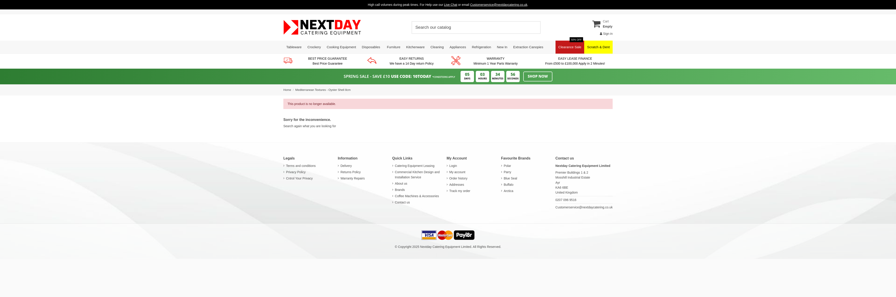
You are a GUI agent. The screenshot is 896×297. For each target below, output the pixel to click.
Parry (507, 172)
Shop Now (538, 76)
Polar (507, 166)
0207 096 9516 (566, 200)
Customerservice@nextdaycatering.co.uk (584, 207)
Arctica (508, 191)
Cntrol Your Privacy (299, 178)
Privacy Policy (296, 172)
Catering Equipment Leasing (415, 166)
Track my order (459, 191)
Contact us (402, 202)
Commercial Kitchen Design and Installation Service (417, 174)
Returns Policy (350, 172)
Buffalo (508, 184)
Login (453, 166)
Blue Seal (510, 178)
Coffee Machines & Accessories (417, 196)
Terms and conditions (301, 166)
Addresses (456, 184)
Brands (400, 190)
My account (457, 172)
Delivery (346, 166)
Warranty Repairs (352, 178)
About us (401, 183)
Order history (458, 178)
